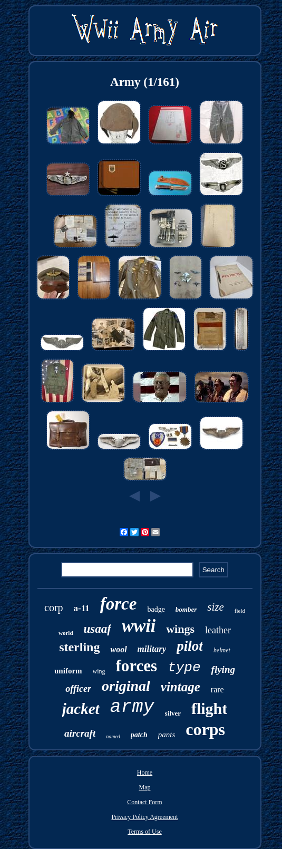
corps (205, 729)
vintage (180, 687)
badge (155, 609)
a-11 (82, 608)
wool (118, 649)
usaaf (97, 628)
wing (99, 671)
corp (53, 607)
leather (218, 630)
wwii (138, 625)
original (126, 686)
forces (137, 666)
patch (139, 735)
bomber (186, 609)
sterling (79, 647)
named (113, 736)
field (240, 610)
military (152, 649)
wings (180, 628)
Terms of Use (144, 831)
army (132, 707)
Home (144, 772)
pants (167, 734)
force (118, 603)
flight (209, 708)
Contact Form (144, 802)
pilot (190, 646)
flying (223, 669)
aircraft (79, 733)
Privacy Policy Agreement (145, 817)
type (184, 668)
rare (217, 689)
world (66, 633)
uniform (68, 671)
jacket (81, 708)
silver (173, 713)
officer (78, 688)
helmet (221, 650)
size (215, 607)
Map (144, 787)
